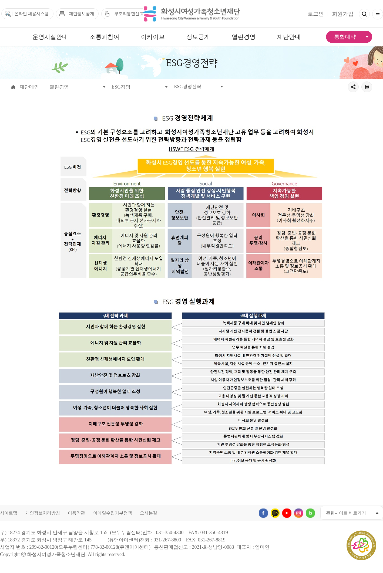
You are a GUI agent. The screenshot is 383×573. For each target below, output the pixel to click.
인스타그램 (298, 512)
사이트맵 (8, 513)
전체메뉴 (377, 14)
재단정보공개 (81, 13)
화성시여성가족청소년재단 (191, 14)
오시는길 (148, 513)
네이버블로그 (310, 512)
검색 (364, 14)
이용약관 (76, 513)
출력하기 (366, 87)
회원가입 (343, 14)
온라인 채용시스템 (31, 13)
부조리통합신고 (129, 13)
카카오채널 (273, 512)
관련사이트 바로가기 (346, 513)
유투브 (286, 512)
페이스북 (261, 512)
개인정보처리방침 (42, 513)
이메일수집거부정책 (112, 513)
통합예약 (345, 37)
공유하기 (353, 87)
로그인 (316, 14)
